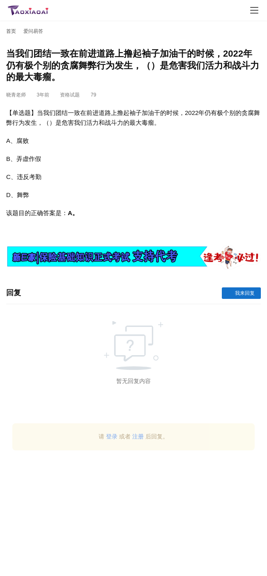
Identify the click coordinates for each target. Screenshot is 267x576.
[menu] (254, 10)
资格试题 (70, 95)
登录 (111, 436)
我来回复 (241, 293)
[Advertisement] (133, 516)
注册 (138, 436)
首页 (11, 31)
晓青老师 (16, 95)
